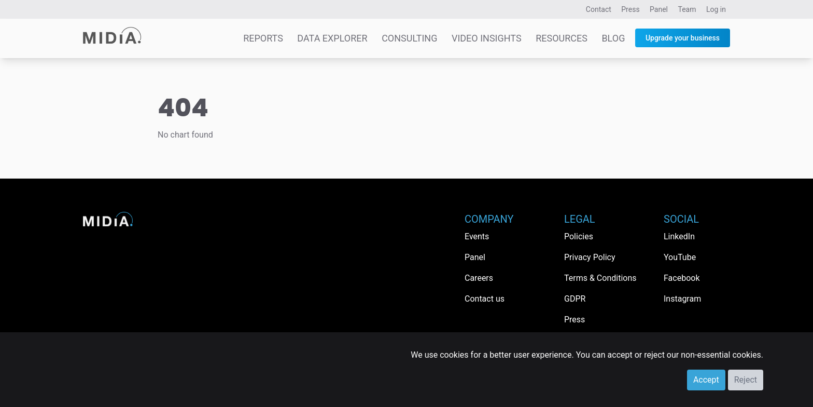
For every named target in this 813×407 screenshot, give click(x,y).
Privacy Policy (589, 257)
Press (630, 9)
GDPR (574, 299)
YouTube (680, 257)
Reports (263, 38)
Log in (716, 9)
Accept (706, 380)
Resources (561, 38)
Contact (598, 9)
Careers (479, 278)
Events (477, 236)
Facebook (681, 278)
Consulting (409, 38)
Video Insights (487, 38)
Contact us (484, 299)
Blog (613, 38)
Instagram (682, 299)
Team (687, 9)
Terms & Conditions (600, 278)
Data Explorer (332, 38)
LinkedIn (679, 236)
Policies (578, 236)
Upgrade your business (683, 38)
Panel (659, 9)
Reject (745, 380)
